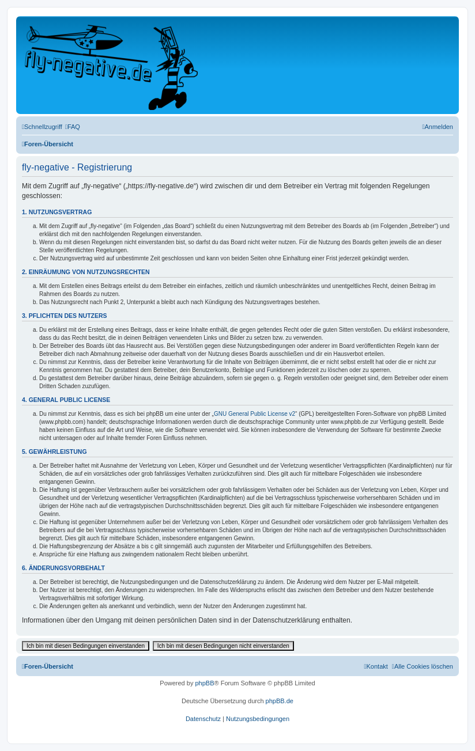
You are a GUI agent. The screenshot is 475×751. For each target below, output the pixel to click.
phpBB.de (279, 700)
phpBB (204, 683)
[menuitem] (72, 127)
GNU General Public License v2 (254, 414)
